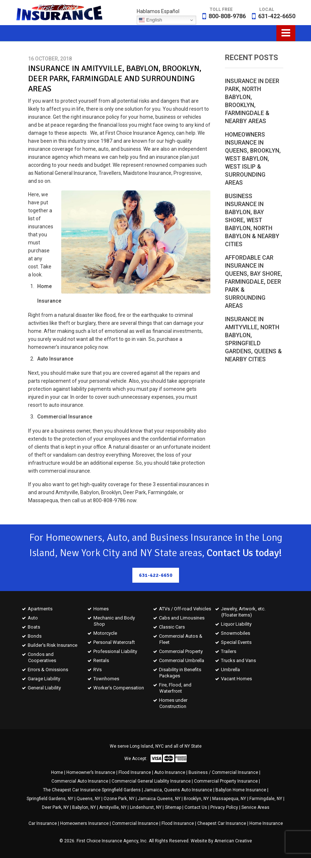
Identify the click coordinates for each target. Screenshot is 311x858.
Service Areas (255, 807)
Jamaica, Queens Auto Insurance (178, 789)
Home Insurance (266, 823)
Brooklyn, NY (196, 798)
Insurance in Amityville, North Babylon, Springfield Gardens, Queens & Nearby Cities (253, 339)
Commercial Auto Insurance (79, 781)
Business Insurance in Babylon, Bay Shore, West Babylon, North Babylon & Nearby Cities (252, 220)
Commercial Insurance (135, 823)
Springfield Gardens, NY (50, 798)
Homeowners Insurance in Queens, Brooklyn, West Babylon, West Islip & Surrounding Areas (253, 158)
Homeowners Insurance (84, 823)
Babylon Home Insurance (240, 789)
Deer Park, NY (55, 807)
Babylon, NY (84, 807)
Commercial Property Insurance (226, 781)
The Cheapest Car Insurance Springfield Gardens (92, 789)
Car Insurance (42, 823)
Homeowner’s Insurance (90, 772)
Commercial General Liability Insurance (151, 781)
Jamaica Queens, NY (159, 798)
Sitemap (173, 807)
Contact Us (195, 807)
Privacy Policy (224, 807)
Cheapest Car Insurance (221, 823)
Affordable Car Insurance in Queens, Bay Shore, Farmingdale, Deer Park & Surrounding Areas (253, 281)
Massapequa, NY (229, 798)
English (150, 20)
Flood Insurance (134, 772)
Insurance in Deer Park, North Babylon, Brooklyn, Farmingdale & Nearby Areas (252, 101)
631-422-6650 (276, 16)
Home (57, 772)
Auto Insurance (169, 772)
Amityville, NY (113, 807)
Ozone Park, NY (119, 798)
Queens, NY (88, 798)
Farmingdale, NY (265, 798)
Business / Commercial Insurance (223, 772)
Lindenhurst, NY (146, 807)
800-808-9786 (227, 16)
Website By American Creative (221, 840)
